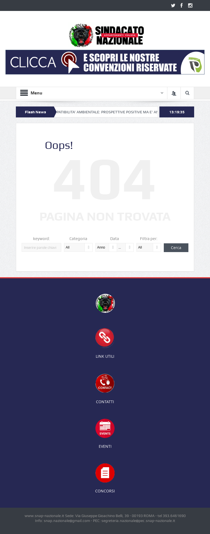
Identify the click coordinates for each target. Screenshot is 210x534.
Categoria (78, 238)
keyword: (41, 238)
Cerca (176, 247)
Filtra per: (149, 238)
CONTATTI (105, 401)
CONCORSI (105, 490)
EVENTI (105, 446)
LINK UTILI (105, 356)
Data (114, 238)
